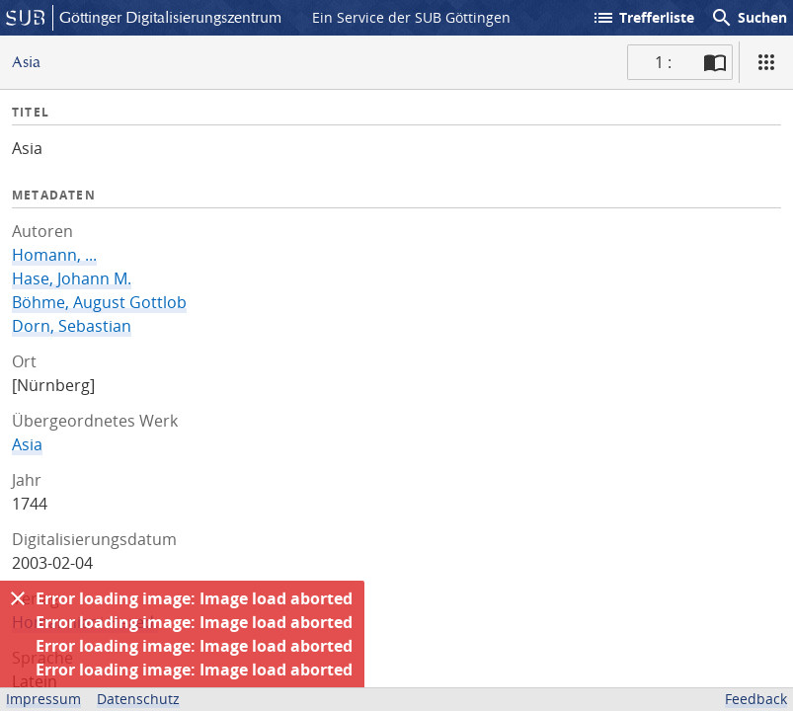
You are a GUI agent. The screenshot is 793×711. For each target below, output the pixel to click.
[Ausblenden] (18, 598)
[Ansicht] (766, 62)
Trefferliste (643, 18)
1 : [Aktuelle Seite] (663, 62)
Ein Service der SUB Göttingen (411, 17)
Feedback (756, 698)
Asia (27, 444)
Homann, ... (54, 255)
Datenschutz (138, 698)
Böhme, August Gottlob (99, 302)
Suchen (748, 18)
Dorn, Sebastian (71, 326)
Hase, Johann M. (71, 278)
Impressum (43, 698)
